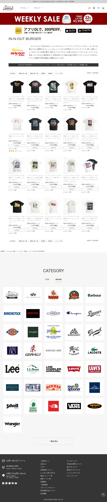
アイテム (23, 8)
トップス (19, 251)
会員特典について (46, 470)
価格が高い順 (34, 73)
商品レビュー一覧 (46, 476)
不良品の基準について (74, 464)
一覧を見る (53, 441)
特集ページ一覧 (45, 479)
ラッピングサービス (73, 473)
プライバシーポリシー (47, 487)
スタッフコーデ (72, 476)
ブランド (37, 8)
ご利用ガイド (44, 461)
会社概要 (43, 493)
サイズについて (72, 461)
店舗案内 (43, 482)
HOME (2, 251)
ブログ (42, 467)
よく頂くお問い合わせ (47, 473)
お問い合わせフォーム (15, 461)
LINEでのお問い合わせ (16, 475)
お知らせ (43, 464)
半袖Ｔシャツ (28, 251)
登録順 (50, 73)
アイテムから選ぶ (11, 251)
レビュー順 (58, 73)
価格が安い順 (23, 73)
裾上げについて (72, 467)
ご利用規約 (44, 485)
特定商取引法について (47, 490)
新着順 (43, 73)
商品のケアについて (73, 470)
